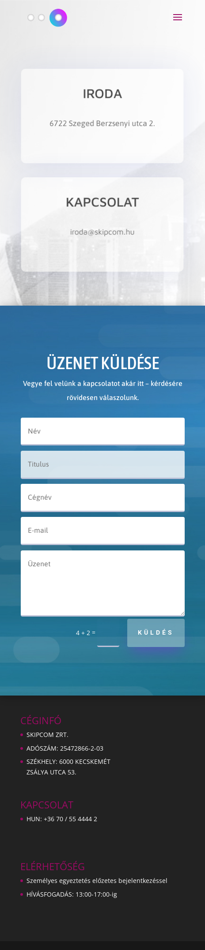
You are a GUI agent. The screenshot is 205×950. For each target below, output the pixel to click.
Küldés (156, 632)
